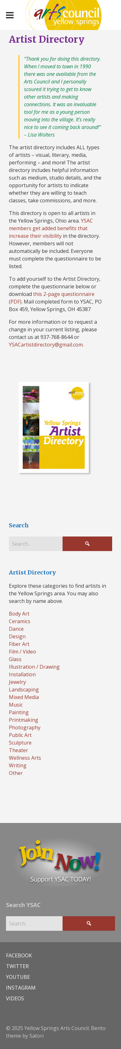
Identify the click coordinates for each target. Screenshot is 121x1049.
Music (16, 704)
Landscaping (24, 689)
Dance (16, 628)
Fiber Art (19, 644)
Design (17, 636)
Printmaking (23, 719)
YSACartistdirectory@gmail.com (46, 344)
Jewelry (17, 681)
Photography (24, 727)
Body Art (19, 613)
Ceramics (19, 621)
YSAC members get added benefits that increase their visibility (51, 228)
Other (16, 773)
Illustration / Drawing (34, 666)
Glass (15, 659)
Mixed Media (24, 697)
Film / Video (22, 651)
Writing (18, 765)
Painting (19, 712)
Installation (22, 674)
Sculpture (20, 742)
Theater (18, 750)
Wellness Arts (25, 757)
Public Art (20, 735)
